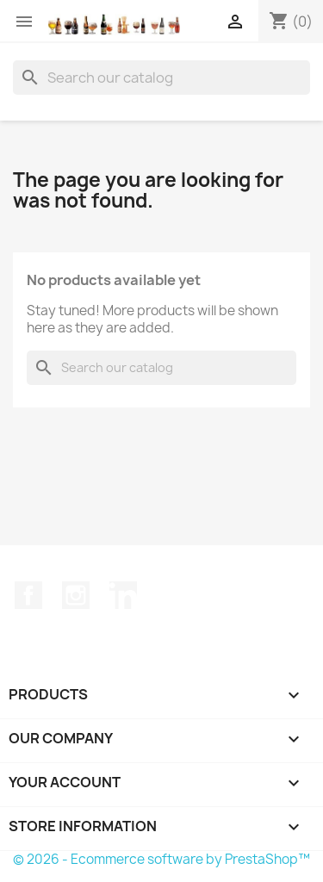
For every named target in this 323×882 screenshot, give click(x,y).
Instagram (76, 595)
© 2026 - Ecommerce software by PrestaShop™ (161, 859)
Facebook (28, 595)
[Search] (161, 77)
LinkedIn (123, 595)
